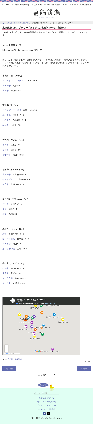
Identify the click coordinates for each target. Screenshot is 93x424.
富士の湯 (6, 85)
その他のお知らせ (24, 23)
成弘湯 (5, 204)
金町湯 (5, 150)
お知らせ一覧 (11, 23)
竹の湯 (5, 268)
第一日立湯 (7, 278)
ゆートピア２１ (9, 179)
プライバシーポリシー (46, 405)
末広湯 (5, 273)
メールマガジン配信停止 (46, 409)
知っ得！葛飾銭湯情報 (81, 4)
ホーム (7, 4)
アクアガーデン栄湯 (11, 110)
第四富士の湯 (8, 248)
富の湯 (5, 145)
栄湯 (4, 209)
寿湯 (4, 214)
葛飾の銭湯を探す (22, 4)
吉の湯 (5, 90)
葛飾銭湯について (46, 398)
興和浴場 (6, 115)
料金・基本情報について (57, 4)
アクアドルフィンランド (13, 80)
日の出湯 (7, 120)
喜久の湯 (6, 174)
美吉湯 (5, 184)
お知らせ (38, 4)
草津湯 (5, 125)
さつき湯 (6, 283)
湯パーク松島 (8, 239)
